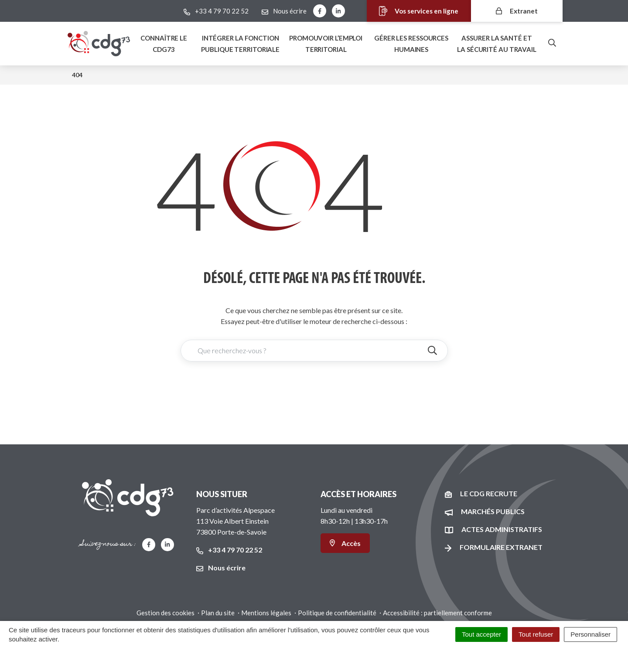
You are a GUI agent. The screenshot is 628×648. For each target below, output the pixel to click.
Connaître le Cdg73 (163, 43)
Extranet (517, 11)
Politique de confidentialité (337, 613)
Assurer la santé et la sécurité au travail (496, 43)
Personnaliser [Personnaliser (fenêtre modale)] (590, 634)
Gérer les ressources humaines (411, 43)
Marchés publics (493, 511)
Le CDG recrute (488, 493)
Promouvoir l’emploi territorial (325, 43)
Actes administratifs (501, 529)
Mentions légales (266, 613)
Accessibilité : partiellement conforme (437, 613)
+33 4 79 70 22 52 (229, 550)
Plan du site (218, 613)
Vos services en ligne (413, 11)
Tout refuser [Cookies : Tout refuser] (536, 634)
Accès (345, 543)
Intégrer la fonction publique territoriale (240, 43)
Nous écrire (221, 567)
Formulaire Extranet (501, 547)
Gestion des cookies (166, 613)
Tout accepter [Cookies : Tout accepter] (481, 634)
